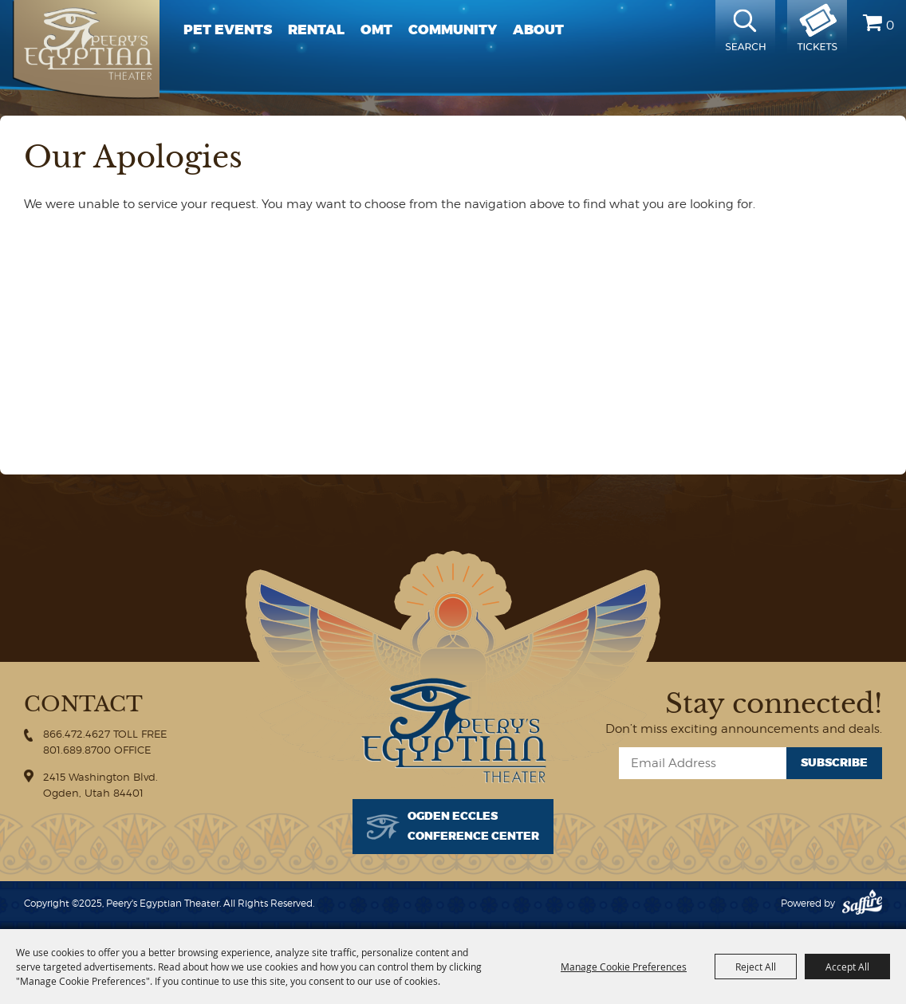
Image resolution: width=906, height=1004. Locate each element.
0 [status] (890, 25)
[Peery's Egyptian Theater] (86, 50)
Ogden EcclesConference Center (473, 826)
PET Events (227, 30)
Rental (316, 30)
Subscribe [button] (834, 762)
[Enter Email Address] (702, 763)
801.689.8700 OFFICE (97, 749)
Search (745, 28)
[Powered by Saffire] (862, 903)
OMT (376, 30)
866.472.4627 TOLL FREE (105, 733)
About (538, 30)
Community (452, 30)
